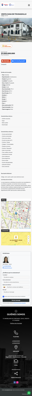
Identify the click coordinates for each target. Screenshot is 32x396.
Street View (6, 46)
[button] (9, 40)
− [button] (3, 205)
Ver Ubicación (13, 240)
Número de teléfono (7, 284)
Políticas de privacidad (16, 323)
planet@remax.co (16, 369)
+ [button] (3, 203)
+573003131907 (16, 341)
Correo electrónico (7, 279)
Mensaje (5, 289)
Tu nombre (5, 274)
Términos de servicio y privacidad (20, 303)
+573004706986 (7, 266)
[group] (16, 30)
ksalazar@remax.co (8, 267)
